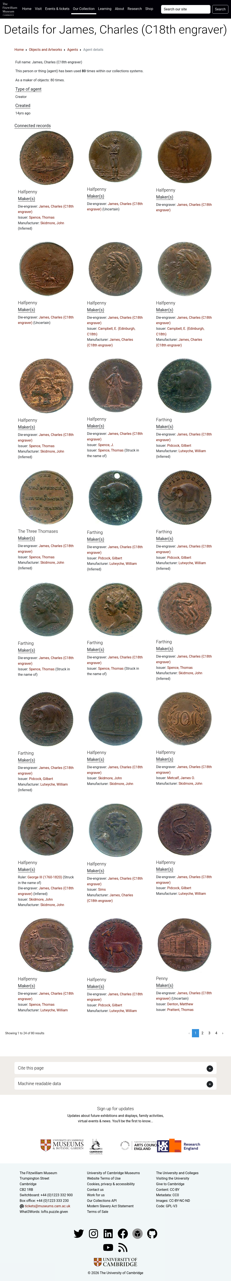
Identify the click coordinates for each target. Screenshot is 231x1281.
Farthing (164, 419)
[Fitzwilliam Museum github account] (152, 1233)
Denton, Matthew (180, 1004)
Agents (72, 50)
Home (27, 8)
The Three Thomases (38, 531)
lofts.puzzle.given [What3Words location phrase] (54, 1212)
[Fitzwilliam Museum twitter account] (79, 1233)
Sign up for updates (115, 1108)
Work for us (96, 1195)
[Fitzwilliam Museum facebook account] (108, 1233)
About (119, 9)
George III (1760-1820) (45, 877)
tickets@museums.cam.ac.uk (47, 1206)
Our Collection (84, 9)
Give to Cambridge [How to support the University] (170, 1184)
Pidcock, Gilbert (179, 446)
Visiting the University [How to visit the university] (172, 1178)
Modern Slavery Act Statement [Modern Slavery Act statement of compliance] (110, 1206)
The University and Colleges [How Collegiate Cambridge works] (177, 1173)
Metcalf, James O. (181, 778)
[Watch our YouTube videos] (108, 1247)
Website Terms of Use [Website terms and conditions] (104, 1178)
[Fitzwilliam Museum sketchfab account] (138, 1233)
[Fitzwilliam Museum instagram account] (94, 1233)
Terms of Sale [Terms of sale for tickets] (97, 1212)
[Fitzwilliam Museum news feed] (123, 1247)
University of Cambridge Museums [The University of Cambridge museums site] (113, 1173)
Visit (38, 9)
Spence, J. (106, 445)
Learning (104, 9)
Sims (102, 889)
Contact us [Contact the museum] (95, 1190)
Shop (149, 9)
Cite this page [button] (31, 1068)
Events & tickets (57, 9)
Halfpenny (27, 191)
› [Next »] (222, 1033)
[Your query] (185, 9)
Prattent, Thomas (180, 1010)
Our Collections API (102, 1201)
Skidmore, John (52, 223)
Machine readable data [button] (39, 1083)
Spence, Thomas (41, 217)
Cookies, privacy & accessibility (111, 1184)
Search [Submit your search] (220, 9)
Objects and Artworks (45, 50)
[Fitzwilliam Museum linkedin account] (123, 1233)
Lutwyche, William (192, 451)
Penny (162, 978)
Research (135, 9)
